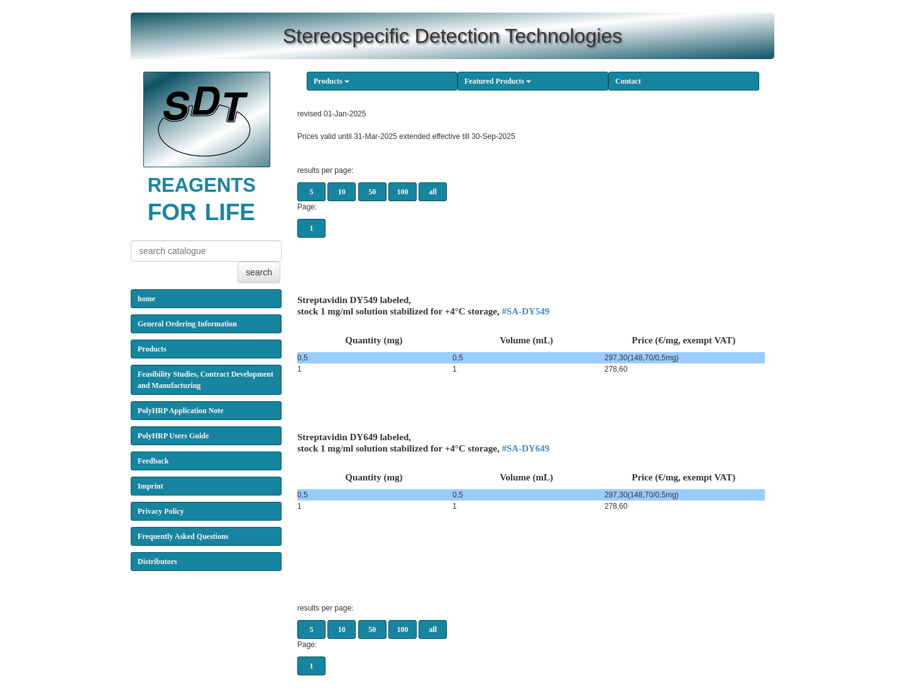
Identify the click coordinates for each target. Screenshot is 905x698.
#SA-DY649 (526, 448)
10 (342, 191)
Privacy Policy (161, 511)
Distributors (157, 561)
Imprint (150, 486)
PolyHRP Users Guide (173, 435)
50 (372, 191)
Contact (628, 81)
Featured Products (497, 81)
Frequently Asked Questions (183, 536)
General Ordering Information (187, 323)
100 (403, 191)
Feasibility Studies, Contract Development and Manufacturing (205, 380)
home (146, 298)
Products (331, 81)
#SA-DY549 (526, 311)
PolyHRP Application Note (181, 410)
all (433, 191)
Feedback (153, 461)
